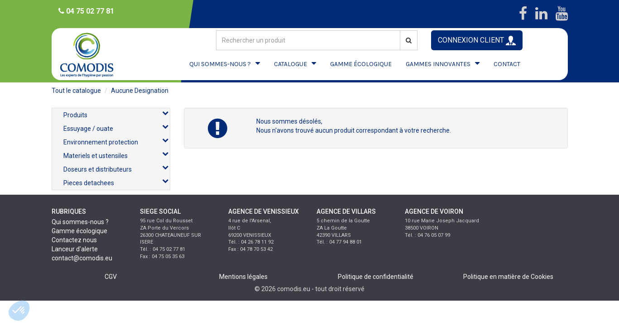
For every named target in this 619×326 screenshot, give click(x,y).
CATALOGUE (290, 64)
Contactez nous (74, 240)
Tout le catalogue (76, 90)
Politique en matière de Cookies (508, 276)
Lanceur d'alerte (75, 249)
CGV (111, 276)
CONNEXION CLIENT (477, 40)
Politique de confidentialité (375, 276)
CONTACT (507, 64)
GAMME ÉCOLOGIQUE (361, 64)
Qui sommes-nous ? (80, 221)
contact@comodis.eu (82, 258)
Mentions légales (243, 276)
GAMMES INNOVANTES (438, 64)
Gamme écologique (79, 231)
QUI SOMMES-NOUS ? (220, 64)
